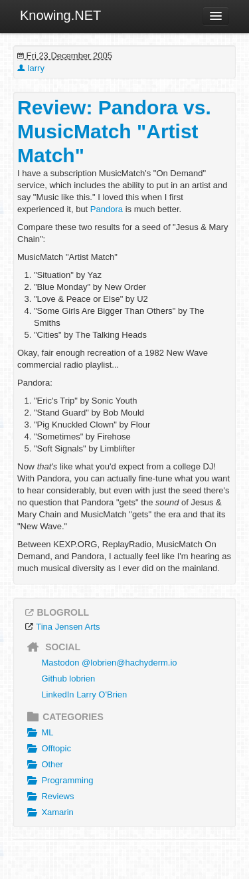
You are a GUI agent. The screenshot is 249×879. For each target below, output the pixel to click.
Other (43, 765)
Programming (58, 781)
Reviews (49, 797)
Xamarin (49, 812)
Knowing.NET (60, 15)
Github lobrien (68, 679)
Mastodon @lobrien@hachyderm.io (109, 663)
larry (30, 68)
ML (38, 733)
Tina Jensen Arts (68, 627)
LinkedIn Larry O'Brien (84, 694)
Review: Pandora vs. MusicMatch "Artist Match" (114, 131)
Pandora (106, 209)
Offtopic (47, 749)
